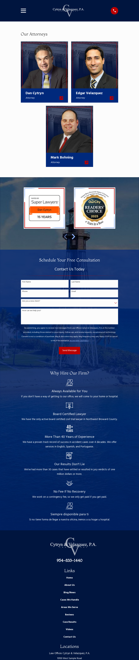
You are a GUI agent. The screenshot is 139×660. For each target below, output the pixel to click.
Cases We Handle (69, 600)
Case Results (69, 622)
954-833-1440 (69, 560)
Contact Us (69, 637)
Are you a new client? (31, 301)
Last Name (76, 282)
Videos (69, 629)
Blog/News (70, 592)
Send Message (69, 350)
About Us (69, 585)
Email (74, 291)
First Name (26, 282)
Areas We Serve (69, 607)
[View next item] (73, 236)
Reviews (69, 615)
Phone (25, 291)
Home (69, 578)
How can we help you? (31, 311)
